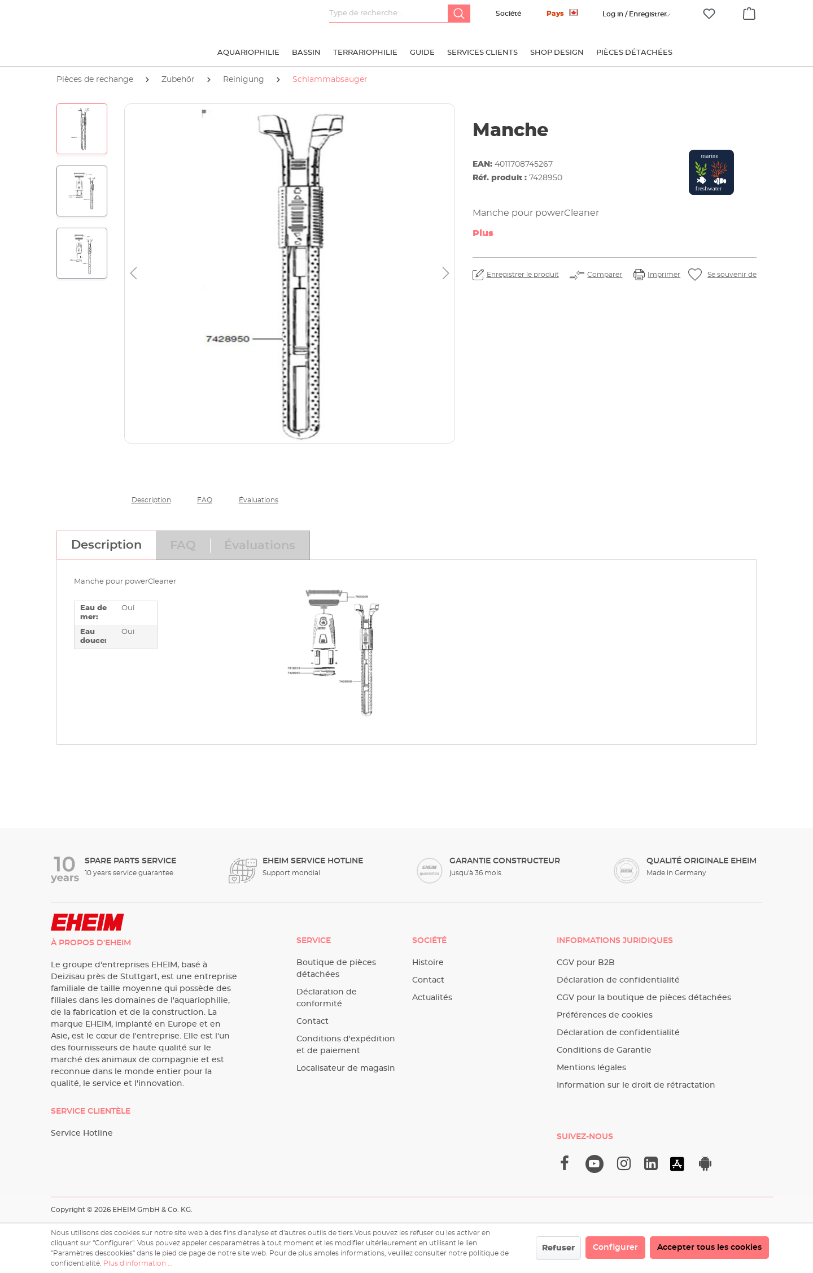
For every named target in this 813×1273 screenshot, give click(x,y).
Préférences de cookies (605, 1015)
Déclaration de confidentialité (618, 980)
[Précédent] (133, 273)
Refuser (558, 1248)
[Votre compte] (635, 14)
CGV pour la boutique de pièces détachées (644, 998)
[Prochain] (446, 273)
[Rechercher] (459, 14)
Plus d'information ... (138, 1263)
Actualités (432, 998)
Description (151, 500)
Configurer (615, 1248)
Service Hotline (82, 1133)
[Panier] (749, 12)
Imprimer (664, 274)
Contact (312, 1022)
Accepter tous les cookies (709, 1248)
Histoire (428, 963)
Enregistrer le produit (523, 274)
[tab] (106, 545)
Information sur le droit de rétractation (636, 1085)
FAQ (204, 500)
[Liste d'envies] (709, 14)
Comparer (604, 274)
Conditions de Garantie (604, 1050)
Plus (483, 233)
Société (508, 13)
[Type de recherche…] (388, 14)
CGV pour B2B (586, 963)
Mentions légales (591, 1068)
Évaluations (258, 500)
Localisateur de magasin (345, 1068)
